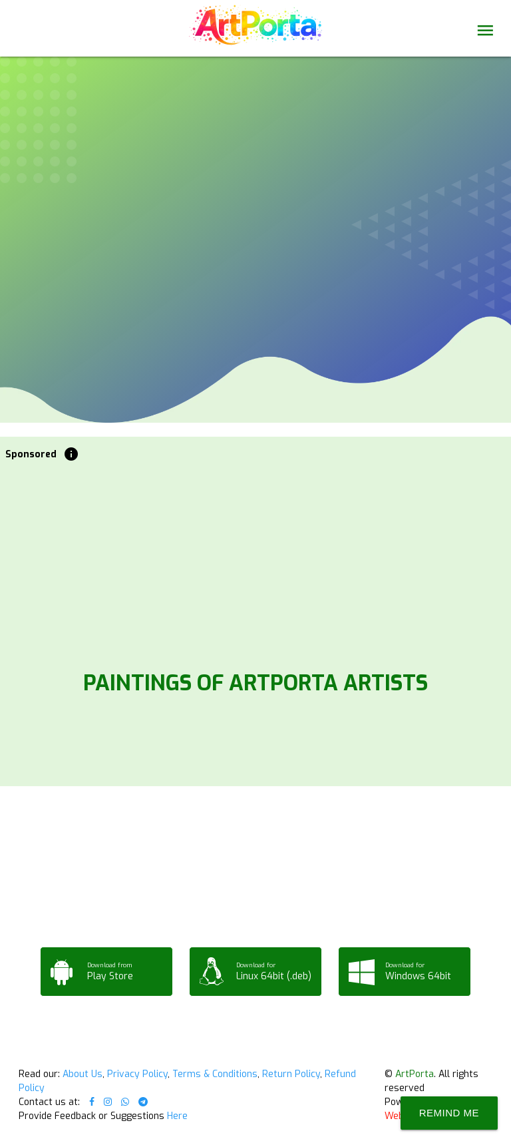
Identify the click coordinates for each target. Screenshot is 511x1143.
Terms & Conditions (214, 1074)
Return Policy (291, 1074)
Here (177, 1116)
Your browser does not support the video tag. (255, 128)
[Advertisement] (255, 562)
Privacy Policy (137, 1074)
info (71, 454)
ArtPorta (414, 1074)
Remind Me (449, 1112)
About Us (82, 1074)
